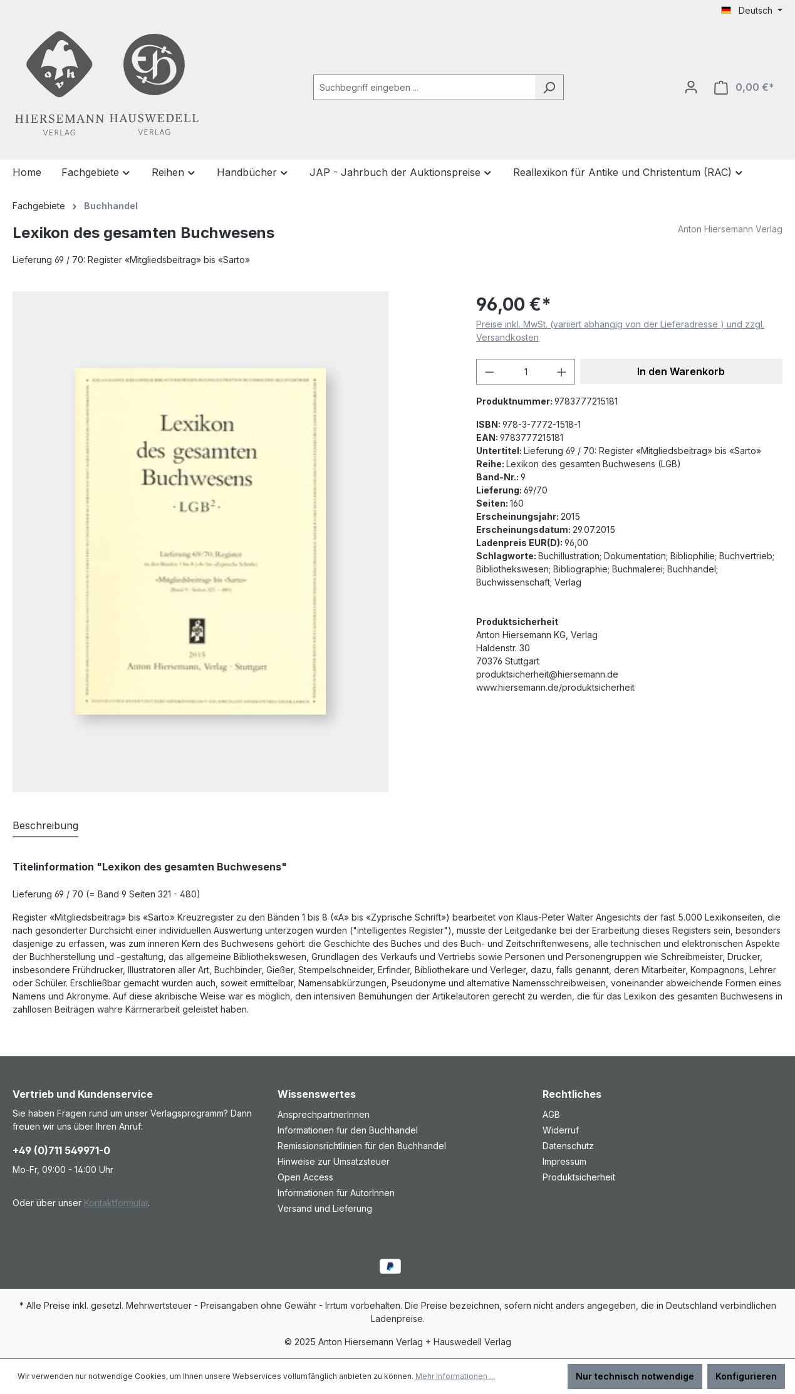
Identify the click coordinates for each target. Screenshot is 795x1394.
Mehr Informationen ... (455, 1376)
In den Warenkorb (681, 371)
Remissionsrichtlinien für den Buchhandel (362, 1145)
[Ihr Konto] (691, 87)
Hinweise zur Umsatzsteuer (334, 1161)
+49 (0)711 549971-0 (61, 1150)
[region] (232, 541)
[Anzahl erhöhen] (562, 372)
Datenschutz (568, 1145)
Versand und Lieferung (325, 1208)
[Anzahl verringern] (489, 372)
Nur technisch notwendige (635, 1376)
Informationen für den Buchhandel (348, 1130)
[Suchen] (549, 87)
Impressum (564, 1161)
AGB (551, 1114)
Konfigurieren (746, 1376)
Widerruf (561, 1130)
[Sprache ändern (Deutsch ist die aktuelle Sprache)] (751, 10)
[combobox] (424, 87)
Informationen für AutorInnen (336, 1192)
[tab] (45, 826)
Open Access (305, 1177)
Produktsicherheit (579, 1177)
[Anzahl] (526, 372)
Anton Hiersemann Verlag (730, 229)
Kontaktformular (116, 1202)
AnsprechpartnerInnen (324, 1114)
